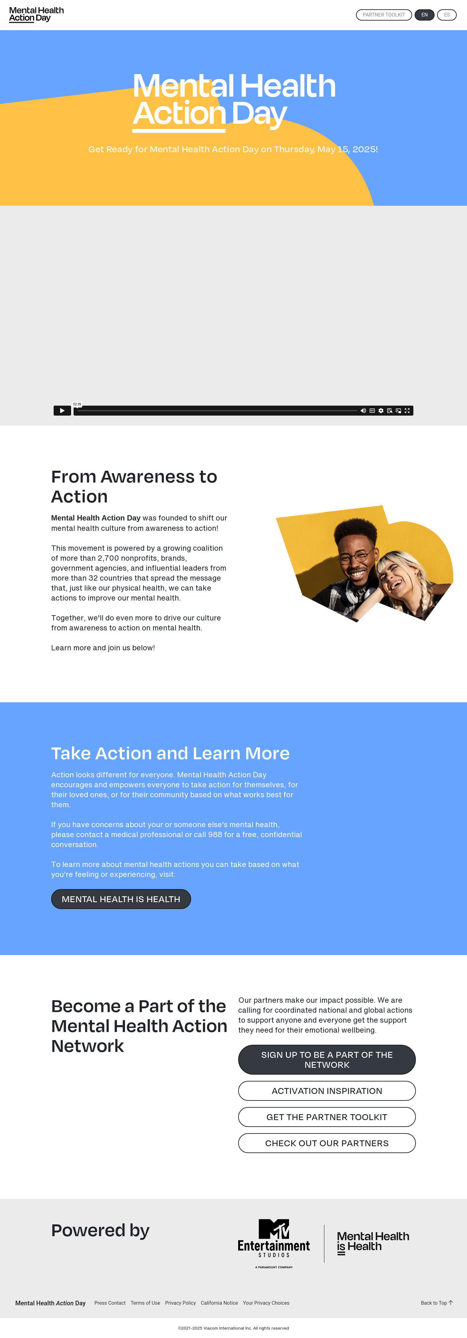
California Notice (219, 1303)
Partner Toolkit (384, 15)
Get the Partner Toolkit (327, 1116)
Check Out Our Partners (327, 1142)
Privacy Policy (180, 1303)
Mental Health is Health (121, 898)
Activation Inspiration (327, 1090)
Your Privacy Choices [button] (266, 1303)
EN (424, 15)
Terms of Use (145, 1303)
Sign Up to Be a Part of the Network (327, 1059)
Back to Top (438, 1303)
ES (447, 15)
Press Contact (110, 1303)
